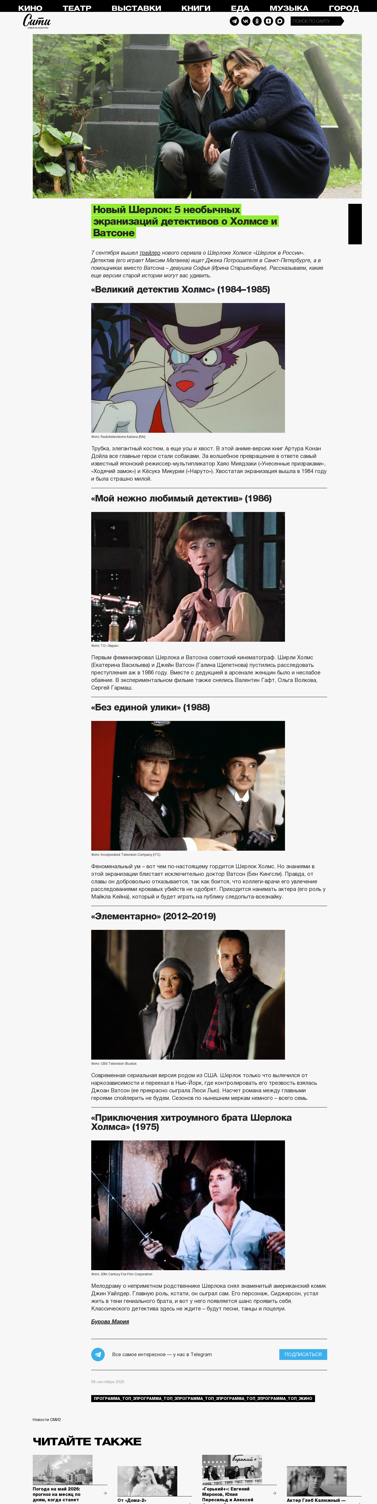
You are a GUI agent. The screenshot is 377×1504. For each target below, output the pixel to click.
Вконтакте (355, 224)
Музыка (289, 8)
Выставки (136, 8)
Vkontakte (245, 21)
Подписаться (303, 1354)
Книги (195, 8)
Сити (37, 21)
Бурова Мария (110, 1322)
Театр (77, 8)
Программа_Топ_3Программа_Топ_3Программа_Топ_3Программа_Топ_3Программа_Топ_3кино (203, 1398)
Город (344, 8)
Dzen (268, 21)
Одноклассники (355, 237)
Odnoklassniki (257, 21)
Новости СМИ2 (47, 1420)
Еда (240, 8)
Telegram (234, 21)
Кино (30, 8)
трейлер (150, 253)
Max (279, 21)
